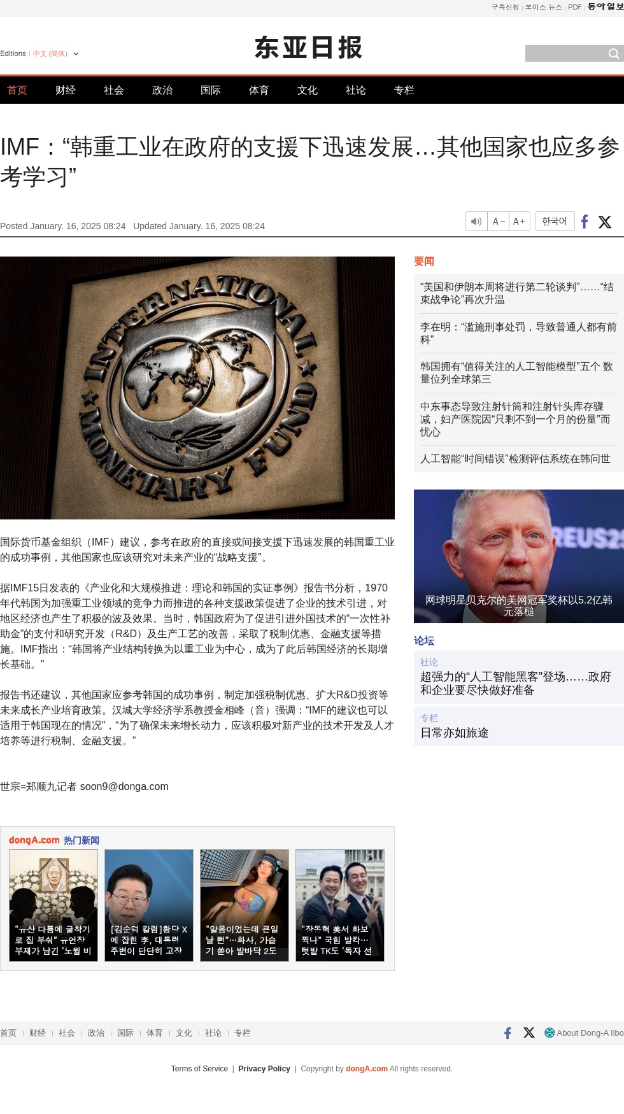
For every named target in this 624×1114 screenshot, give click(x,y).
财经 (65, 90)
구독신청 (506, 6)
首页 (17, 90)
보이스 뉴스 (544, 6)
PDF (575, 6)
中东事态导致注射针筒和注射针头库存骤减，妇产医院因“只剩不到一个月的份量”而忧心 (515, 419)
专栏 (404, 90)
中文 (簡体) (50, 53)
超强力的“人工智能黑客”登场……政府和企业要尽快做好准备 (515, 683)
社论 (356, 90)
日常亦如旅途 (454, 732)
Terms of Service (199, 1068)
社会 (114, 90)
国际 (211, 90)
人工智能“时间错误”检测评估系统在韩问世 (515, 458)
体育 (259, 90)
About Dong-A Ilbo (584, 1033)
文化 (307, 90)
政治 (162, 90)
